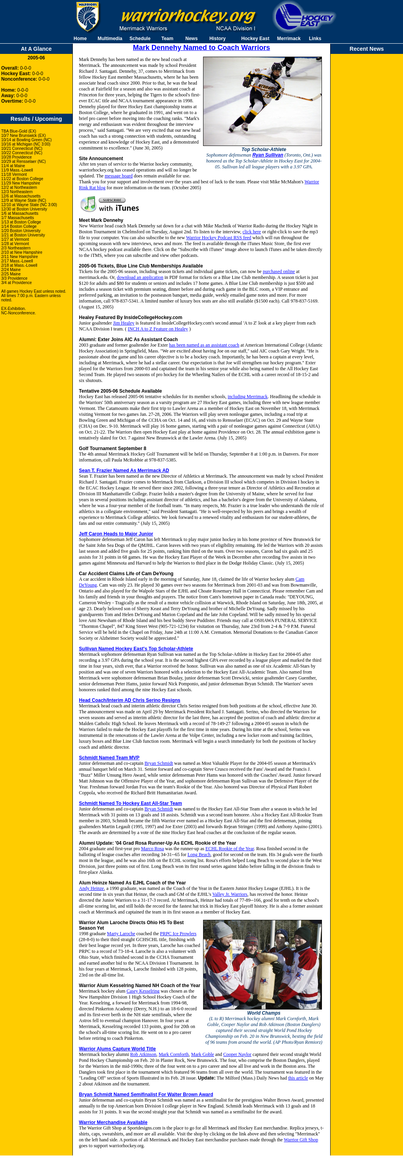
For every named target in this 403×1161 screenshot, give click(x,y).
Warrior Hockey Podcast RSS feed (218, 237)
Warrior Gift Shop (301, 1140)
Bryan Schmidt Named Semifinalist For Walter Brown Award (146, 1094)
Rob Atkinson (143, 1054)
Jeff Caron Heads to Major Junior (116, 534)
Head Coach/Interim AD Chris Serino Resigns (130, 700)
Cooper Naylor (237, 1054)
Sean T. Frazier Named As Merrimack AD (124, 470)
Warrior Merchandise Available (113, 1122)
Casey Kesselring (143, 991)
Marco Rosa (152, 848)
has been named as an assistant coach (204, 345)
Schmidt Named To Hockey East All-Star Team (130, 803)
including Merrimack (247, 396)
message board (119, 176)
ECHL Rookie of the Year (229, 848)
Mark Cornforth (174, 1054)
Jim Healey (123, 323)
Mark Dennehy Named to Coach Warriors (201, 48)
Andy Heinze (91, 888)
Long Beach (198, 854)
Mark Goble (202, 1054)
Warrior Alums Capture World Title (117, 1049)
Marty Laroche (121, 933)
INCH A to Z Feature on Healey (158, 329)
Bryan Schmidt (158, 763)
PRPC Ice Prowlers (178, 933)
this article (298, 1078)
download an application (140, 277)
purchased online (279, 271)
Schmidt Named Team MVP (109, 757)
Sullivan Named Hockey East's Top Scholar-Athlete (136, 649)
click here (251, 231)
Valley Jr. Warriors (229, 894)
